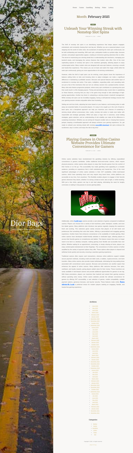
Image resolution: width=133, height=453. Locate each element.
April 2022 (95, 402)
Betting (95, 424)
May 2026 (95, 308)
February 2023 (95, 381)
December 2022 (95, 385)
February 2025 (95, 340)
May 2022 (95, 400)
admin (99, 36)
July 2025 (95, 329)
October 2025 (95, 323)
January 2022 (95, 409)
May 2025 (95, 334)
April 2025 (95, 336)
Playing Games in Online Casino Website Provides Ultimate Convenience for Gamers (93, 143)
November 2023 (95, 364)
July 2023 (95, 372)
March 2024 (95, 355)
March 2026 (95, 312)
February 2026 (95, 315)
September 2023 (95, 368)
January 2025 (95, 342)
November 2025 (95, 321)
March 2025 (95, 338)
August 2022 (95, 394)
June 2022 (95, 398)
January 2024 (95, 359)
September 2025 (95, 325)
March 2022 (95, 404)
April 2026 (95, 310)
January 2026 (95, 317)
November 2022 (95, 387)
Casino (93, 135)
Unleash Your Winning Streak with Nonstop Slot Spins (93, 30)
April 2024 (95, 353)
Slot (93, 24)
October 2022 (95, 389)
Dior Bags (26, 223)
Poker (95, 432)
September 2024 (95, 347)
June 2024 (95, 351)
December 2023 (95, 362)
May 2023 (95, 374)
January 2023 (95, 383)
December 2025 (95, 319)
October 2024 (95, 344)
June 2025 (95, 332)
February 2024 (95, 357)
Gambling (95, 428)
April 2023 (95, 377)
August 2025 (95, 327)
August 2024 (95, 349)
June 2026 (95, 306)
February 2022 (95, 406)
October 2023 (95, 366)
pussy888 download (102, 125)
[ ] (93, 445)
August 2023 (95, 370)
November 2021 (95, 413)
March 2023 (95, 379)
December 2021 (95, 411)
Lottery (95, 430)
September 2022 (95, 391)
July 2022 (95, 396)
